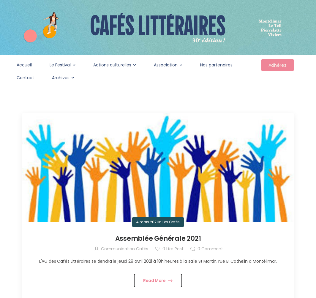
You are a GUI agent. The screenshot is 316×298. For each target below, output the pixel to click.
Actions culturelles (112, 65)
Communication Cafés (124, 249)
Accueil (24, 65)
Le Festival (60, 65)
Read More (155, 280)
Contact (25, 78)
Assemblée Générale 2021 (158, 238)
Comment (210, 249)
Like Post (172, 249)
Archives (60, 78)
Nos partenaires (216, 65)
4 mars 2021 (146, 221)
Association (166, 65)
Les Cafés (171, 221)
